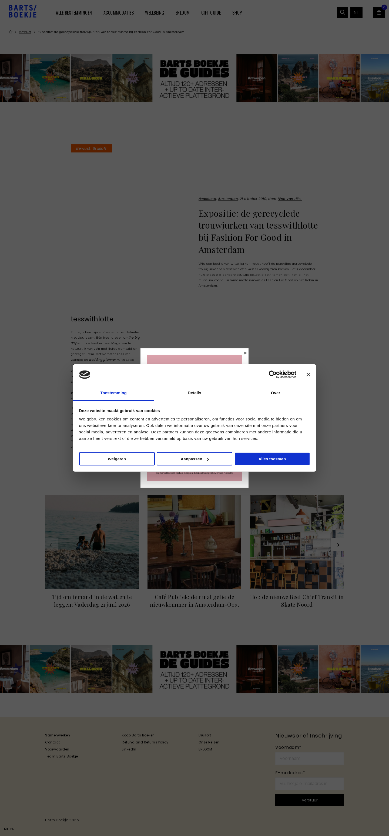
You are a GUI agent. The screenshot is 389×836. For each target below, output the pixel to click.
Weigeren (117, 459)
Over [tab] (275, 392)
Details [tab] (194, 392)
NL (6, 829)
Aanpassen (195, 459)
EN (12, 829)
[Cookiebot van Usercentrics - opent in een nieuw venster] (272, 375)
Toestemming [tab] (113, 392)
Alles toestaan (272, 459)
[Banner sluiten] (308, 374)
